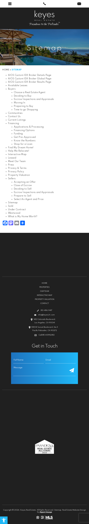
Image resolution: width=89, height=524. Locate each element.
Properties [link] (44, 287)
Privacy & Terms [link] (17, 168)
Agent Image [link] (46, 512)
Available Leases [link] (17, 85)
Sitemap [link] (13, 203)
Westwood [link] (14, 213)
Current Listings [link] (17, 120)
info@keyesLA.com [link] (46, 315)
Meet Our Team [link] (17, 161)
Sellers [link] (12, 179)
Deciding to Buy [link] (22, 96)
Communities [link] (15, 113)
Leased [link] (12, 158)
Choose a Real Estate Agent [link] (29, 92)
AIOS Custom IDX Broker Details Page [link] (29, 75)
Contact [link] (44, 303)
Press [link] (11, 165)
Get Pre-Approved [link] (25, 137)
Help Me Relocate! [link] (18, 151)
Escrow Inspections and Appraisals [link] (34, 99)
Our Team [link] (44, 291)
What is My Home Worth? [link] (22, 216)
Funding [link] (18, 134)
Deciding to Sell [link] (23, 189)
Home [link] (44, 283)
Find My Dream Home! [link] (21, 148)
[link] (4, 520)
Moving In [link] (19, 103)
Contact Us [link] (14, 116)
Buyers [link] (12, 89)
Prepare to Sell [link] (22, 196)
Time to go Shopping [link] (26, 110)
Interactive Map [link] (17, 154)
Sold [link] (10, 206)
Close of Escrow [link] (23, 185)
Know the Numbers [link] (25, 141)
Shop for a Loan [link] (23, 144)
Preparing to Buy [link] (23, 106)
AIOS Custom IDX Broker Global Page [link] (29, 79)
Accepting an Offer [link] (25, 182)
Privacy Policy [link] (16, 172)
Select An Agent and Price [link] (29, 199)
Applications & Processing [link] (29, 127)
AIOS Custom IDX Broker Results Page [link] (29, 82)
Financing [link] (13, 123)
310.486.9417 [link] (46, 310)
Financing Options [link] (24, 130)
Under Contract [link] (17, 209)
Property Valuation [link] (19, 175)
